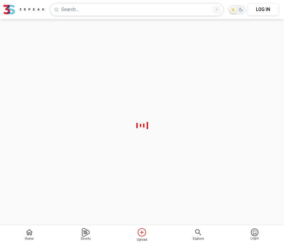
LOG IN (263, 9)
